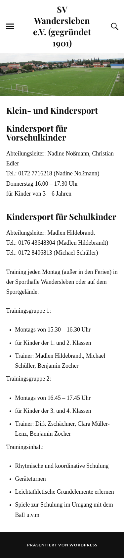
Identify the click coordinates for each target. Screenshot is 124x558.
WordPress (83, 544)
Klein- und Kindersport (52, 110)
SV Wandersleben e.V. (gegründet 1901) (62, 25)
